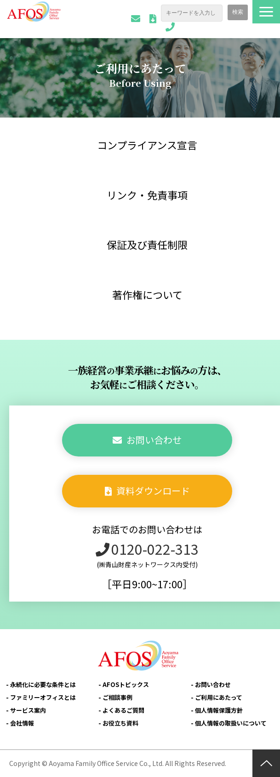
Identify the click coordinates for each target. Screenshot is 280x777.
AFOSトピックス (126, 684)
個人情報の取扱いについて (231, 723)
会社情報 (22, 723)
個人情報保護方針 (219, 710)
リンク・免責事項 (147, 194)
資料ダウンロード (153, 18)
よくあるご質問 (123, 710)
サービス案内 (28, 710)
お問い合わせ (135, 18)
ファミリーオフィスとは (43, 697)
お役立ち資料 (120, 723)
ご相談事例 (117, 697)
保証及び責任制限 (147, 244)
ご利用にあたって (218, 697)
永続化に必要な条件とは (43, 684)
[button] (266, 11)
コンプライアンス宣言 (147, 144)
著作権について (147, 294)
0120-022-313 (170, 27)
